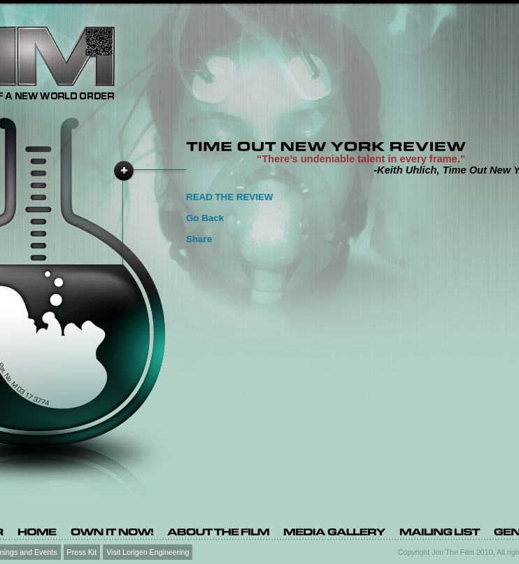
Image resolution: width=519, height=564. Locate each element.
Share (199, 239)
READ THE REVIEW (229, 197)
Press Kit (82, 551)
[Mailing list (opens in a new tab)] (439, 531)
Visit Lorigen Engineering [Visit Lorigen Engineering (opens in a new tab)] (147, 551)
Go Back (205, 218)
